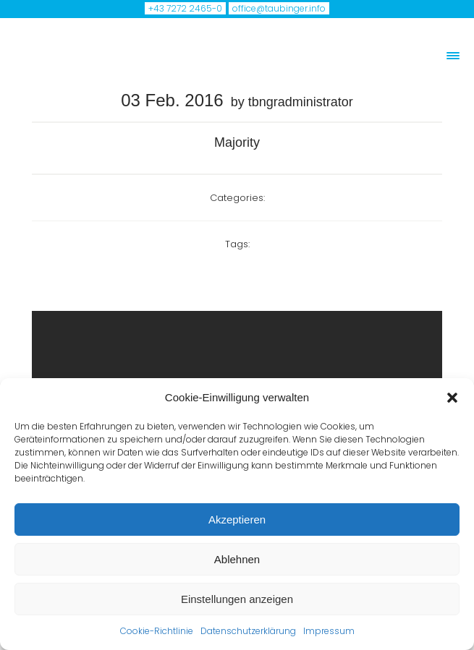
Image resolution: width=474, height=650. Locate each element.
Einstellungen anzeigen (237, 599)
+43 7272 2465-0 (185, 8)
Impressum (329, 631)
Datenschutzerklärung (248, 631)
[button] (452, 397)
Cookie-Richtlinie (156, 631)
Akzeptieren (237, 519)
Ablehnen (237, 559)
